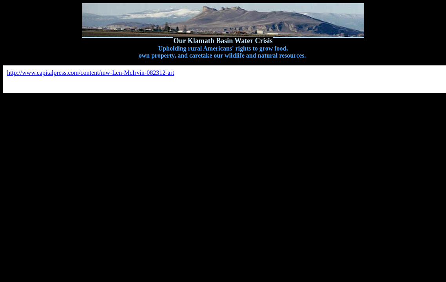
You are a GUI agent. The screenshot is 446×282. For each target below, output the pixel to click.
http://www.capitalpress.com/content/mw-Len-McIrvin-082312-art (90, 72)
